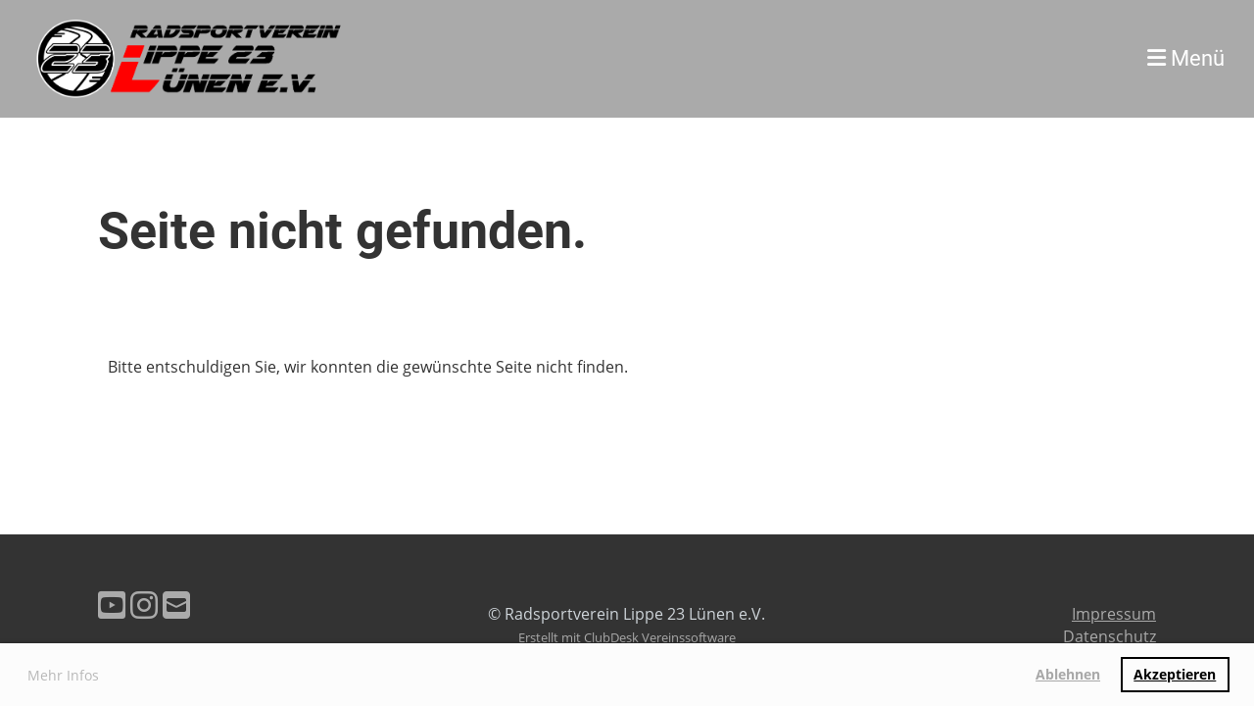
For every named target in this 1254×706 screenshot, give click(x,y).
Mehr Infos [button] (63, 675)
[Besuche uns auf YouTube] (111, 604)
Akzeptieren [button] (1174, 674)
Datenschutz (1109, 636)
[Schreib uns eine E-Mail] (176, 604)
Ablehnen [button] (1068, 674)
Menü (1186, 58)
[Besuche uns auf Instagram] (144, 604)
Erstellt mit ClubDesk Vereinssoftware (627, 637)
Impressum (1114, 614)
